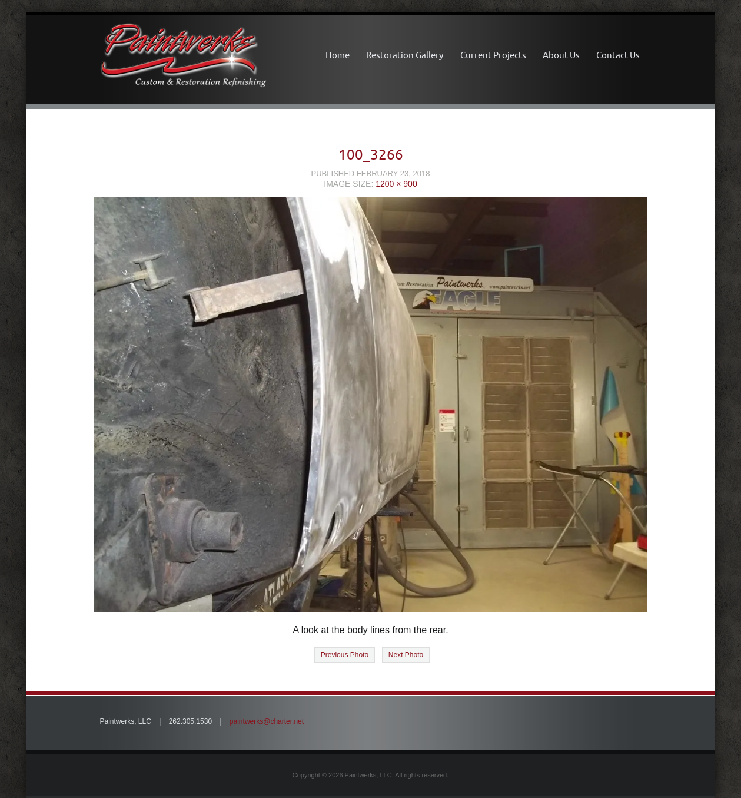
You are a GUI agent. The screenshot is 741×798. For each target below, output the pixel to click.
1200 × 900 (396, 183)
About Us (561, 55)
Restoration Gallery (404, 55)
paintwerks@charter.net (267, 721)
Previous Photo (344, 655)
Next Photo (405, 655)
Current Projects (493, 55)
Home (337, 55)
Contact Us (618, 55)
